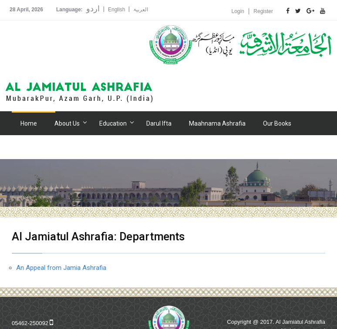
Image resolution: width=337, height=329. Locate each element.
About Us (67, 123)
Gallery (29, 147)
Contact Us (193, 147)
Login (238, 11)
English (116, 10)
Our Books (277, 123)
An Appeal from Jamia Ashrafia (62, 268)
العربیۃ (140, 10)
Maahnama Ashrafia (217, 123)
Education (113, 123)
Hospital (70, 147)
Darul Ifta (159, 123)
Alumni (150, 147)
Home (28, 123)
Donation (110, 147)
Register (263, 11)
